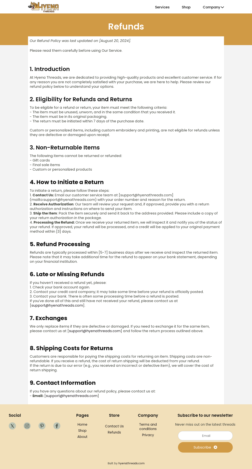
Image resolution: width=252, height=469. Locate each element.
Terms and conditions (148, 426)
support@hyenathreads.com (57, 305)
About (82, 436)
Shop (186, 7)
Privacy (148, 435)
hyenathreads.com (131, 463)
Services (162, 7)
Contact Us (114, 426)
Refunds (114, 432)
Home (82, 424)
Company (213, 7)
